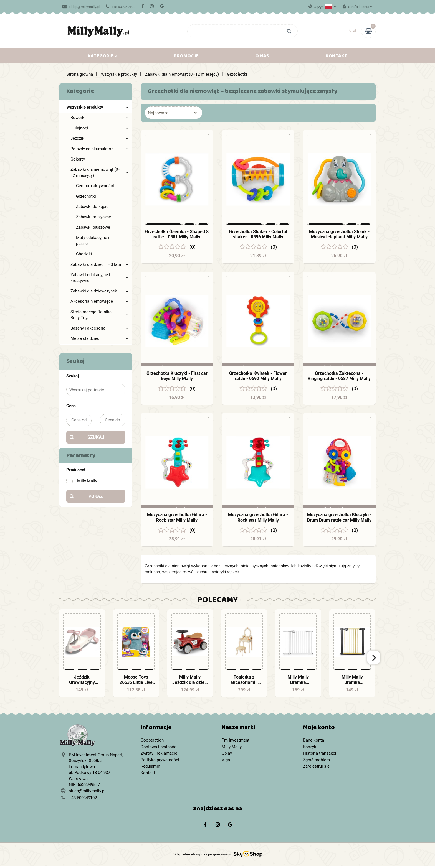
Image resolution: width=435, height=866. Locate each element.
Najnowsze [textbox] (158, 112)
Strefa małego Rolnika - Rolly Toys (99, 314)
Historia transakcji (320, 753)
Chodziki (84, 253)
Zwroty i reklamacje (159, 753)
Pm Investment (235, 740)
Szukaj (95, 437)
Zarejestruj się (316, 766)
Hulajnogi (99, 128)
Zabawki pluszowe (93, 227)
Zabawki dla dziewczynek (99, 291)
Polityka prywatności (160, 759)
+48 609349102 (120, 7)
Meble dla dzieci (99, 338)
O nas (262, 57)
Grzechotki (86, 196)
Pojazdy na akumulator (99, 148)
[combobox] (173, 112)
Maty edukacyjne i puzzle (92, 240)
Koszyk (309, 746)
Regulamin (150, 766)
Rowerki (99, 117)
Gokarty (77, 159)
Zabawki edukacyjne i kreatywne (99, 277)
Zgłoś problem (316, 759)
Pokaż (95, 496)
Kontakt (336, 57)
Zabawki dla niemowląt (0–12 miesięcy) (99, 172)
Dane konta (313, 740)
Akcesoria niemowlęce (99, 301)
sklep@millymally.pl (81, 7)
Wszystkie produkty (97, 107)
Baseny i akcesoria (99, 328)
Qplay (227, 753)
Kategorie (102, 57)
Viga (226, 759)
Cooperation (152, 740)
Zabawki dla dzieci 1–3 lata (99, 264)
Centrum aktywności (95, 185)
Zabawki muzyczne (93, 216)
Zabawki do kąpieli (93, 206)
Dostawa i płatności (159, 746)
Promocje (186, 57)
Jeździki (99, 138)
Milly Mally (232, 746)
